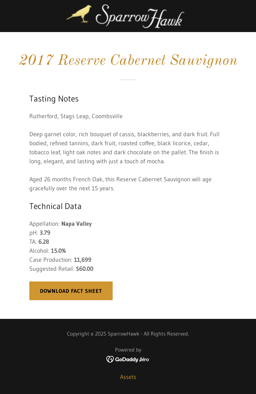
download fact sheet (71, 290)
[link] (128, 16)
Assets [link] (128, 377)
